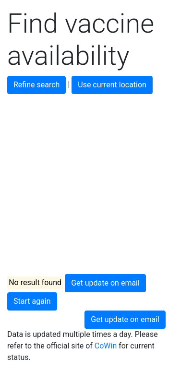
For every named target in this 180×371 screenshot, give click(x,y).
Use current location (112, 84)
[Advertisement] (90, 184)
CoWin (106, 345)
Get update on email (105, 282)
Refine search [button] (36, 84)
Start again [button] (32, 301)
